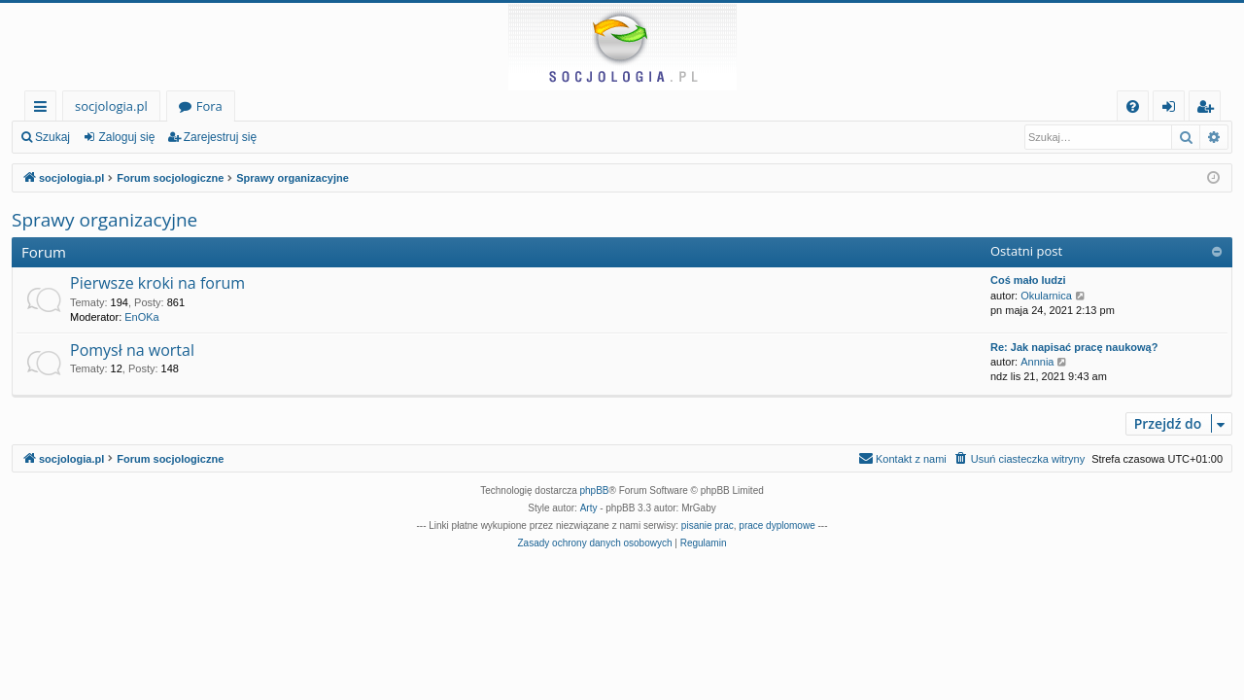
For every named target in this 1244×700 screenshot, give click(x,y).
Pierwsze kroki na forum (157, 283)
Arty (589, 508)
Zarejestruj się (220, 137)
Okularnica (1046, 295)
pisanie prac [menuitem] (707, 525)
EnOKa (141, 317)
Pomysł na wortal (132, 350)
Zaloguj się (126, 137)
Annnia (1037, 362)
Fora (209, 106)
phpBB (594, 490)
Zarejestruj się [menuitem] (1210, 109)
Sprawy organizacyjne (104, 219)
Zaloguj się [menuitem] (1172, 109)
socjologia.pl (111, 106)
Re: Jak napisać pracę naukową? (1074, 347)
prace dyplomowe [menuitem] (776, 525)
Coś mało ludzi (1028, 280)
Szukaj (52, 137)
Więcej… (44, 109)
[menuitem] (1133, 106)
